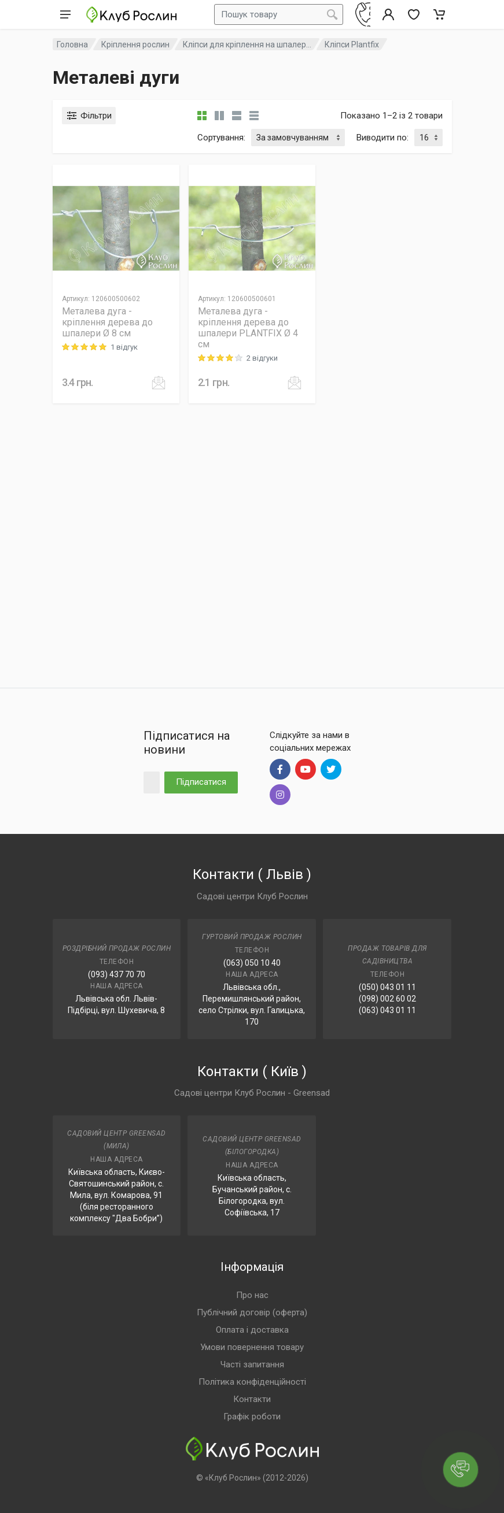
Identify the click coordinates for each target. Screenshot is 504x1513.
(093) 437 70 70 (116, 974)
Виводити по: (382, 137)
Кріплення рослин (135, 44)
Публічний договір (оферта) (252, 1312)
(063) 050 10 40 (252, 962)
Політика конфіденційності (252, 1382)
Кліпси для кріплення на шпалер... (247, 44)
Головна (72, 44)
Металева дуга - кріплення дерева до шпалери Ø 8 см (107, 322)
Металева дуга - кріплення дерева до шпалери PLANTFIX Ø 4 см (248, 328)
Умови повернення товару (252, 1347)
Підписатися (201, 782)
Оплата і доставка (252, 1330)
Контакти (252, 1399)
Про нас (252, 1295)
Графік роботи (252, 1416)
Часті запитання (252, 1364)
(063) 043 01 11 (387, 1010)
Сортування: (221, 137)
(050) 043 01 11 (387, 987)
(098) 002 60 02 (387, 998)
